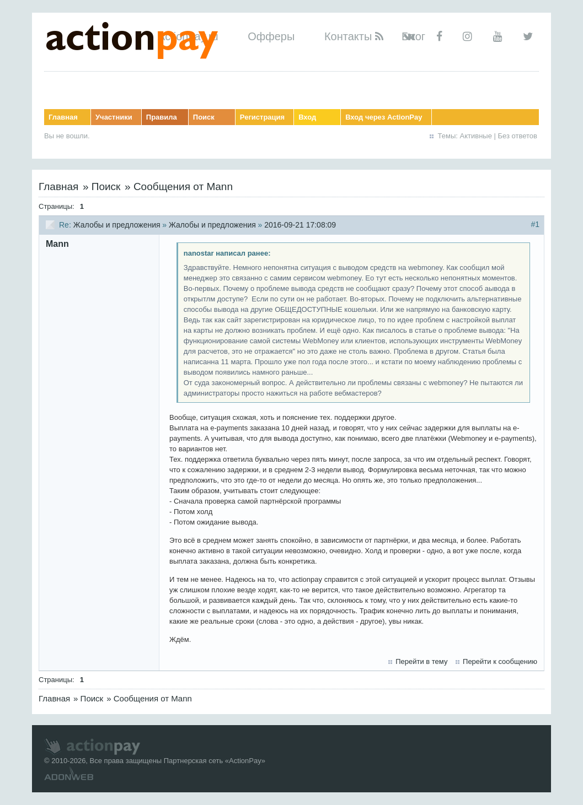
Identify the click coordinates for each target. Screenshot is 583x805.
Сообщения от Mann (183, 186)
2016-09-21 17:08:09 (300, 224)
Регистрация (262, 117)
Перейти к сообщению (500, 661)
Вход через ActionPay (383, 117)
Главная (63, 117)
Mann (57, 243)
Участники (113, 117)
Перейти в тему (421, 661)
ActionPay (245, 761)
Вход (307, 117)
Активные (476, 136)
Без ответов (517, 136)
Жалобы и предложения (117, 224)
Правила (161, 117)
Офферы (271, 36)
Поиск (204, 117)
